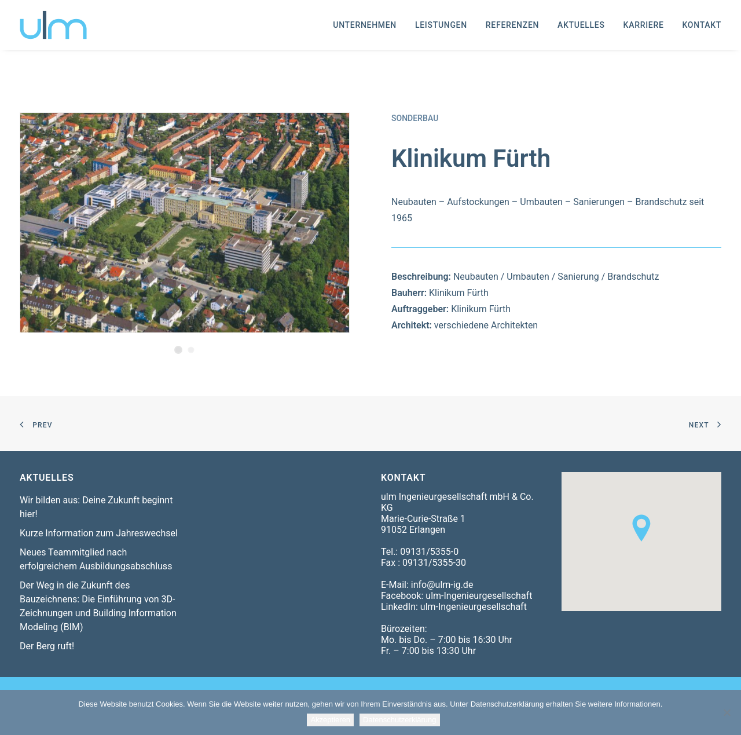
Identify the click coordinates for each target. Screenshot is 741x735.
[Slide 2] (191, 350)
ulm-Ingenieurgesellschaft (478, 595)
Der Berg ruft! (47, 646)
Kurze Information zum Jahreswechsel (99, 533)
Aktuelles (581, 25)
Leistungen (441, 25)
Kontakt (702, 25)
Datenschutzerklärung (399, 719)
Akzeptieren (330, 719)
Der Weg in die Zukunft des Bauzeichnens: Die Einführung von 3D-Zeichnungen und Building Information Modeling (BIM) (98, 606)
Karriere (643, 25)
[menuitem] (369, 25)
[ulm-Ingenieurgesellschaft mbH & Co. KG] (53, 24)
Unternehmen (365, 25)
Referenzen (512, 25)
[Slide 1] (178, 350)
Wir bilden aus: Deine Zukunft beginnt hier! (96, 507)
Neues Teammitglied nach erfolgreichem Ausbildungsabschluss (96, 559)
